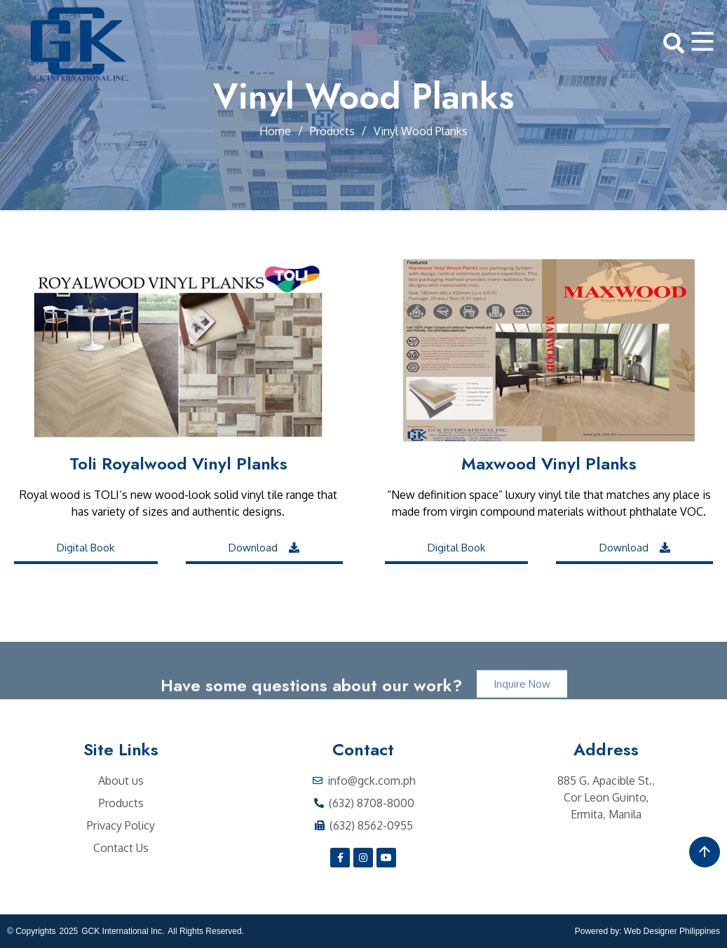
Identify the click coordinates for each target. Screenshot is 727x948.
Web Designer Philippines (672, 931)
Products (332, 131)
